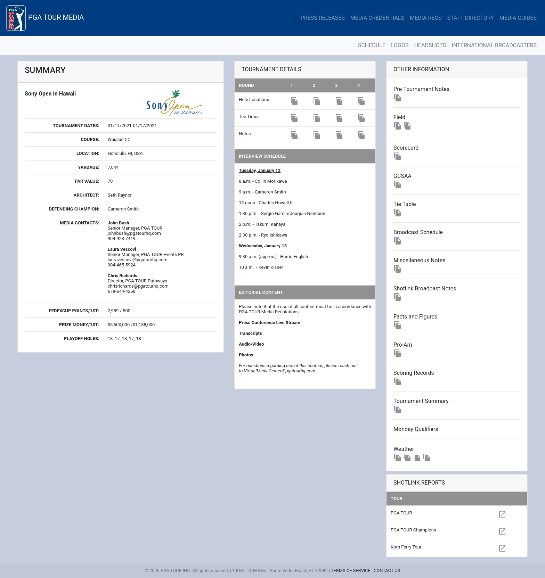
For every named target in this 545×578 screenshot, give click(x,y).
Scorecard (405, 147)
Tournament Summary (420, 401)
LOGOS (400, 45)
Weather (403, 449)
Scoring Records (413, 373)
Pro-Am (402, 344)
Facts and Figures (415, 316)
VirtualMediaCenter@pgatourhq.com (279, 370)
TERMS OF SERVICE (351, 570)
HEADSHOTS (430, 45)
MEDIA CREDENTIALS (377, 18)
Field (399, 117)
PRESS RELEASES (323, 18)
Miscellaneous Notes (419, 260)
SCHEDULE (371, 45)
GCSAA (402, 176)
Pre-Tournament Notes (421, 89)
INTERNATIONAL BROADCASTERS (494, 45)
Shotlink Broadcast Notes (424, 288)
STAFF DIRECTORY (470, 18)
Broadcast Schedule (418, 232)
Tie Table (404, 204)
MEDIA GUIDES (518, 18)
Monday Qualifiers (415, 429)
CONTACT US (387, 570)
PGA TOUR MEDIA (45, 18)
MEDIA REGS (426, 18)
